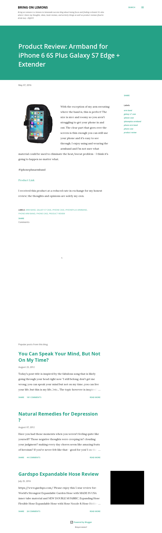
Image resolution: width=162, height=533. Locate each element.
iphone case (129, 118)
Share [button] (127, 95)
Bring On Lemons (33, 7)
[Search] (131, 7)
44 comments (33, 457)
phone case (128, 129)
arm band (128, 110)
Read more (95, 397)
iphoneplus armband (132, 121)
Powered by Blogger (81, 522)
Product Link (26, 180)
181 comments (34, 397)
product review (130, 132)
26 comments (33, 511)
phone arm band (131, 125)
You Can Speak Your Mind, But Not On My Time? (59, 356)
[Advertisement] (62, 310)
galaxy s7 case (130, 114)
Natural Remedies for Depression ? (58, 417)
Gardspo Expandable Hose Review (58, 474)
